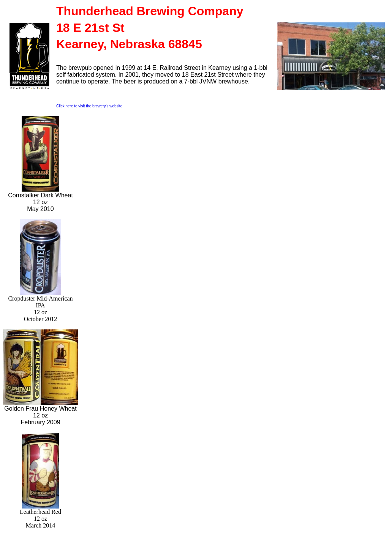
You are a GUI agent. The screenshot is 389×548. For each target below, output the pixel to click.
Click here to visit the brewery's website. (89, 106)
